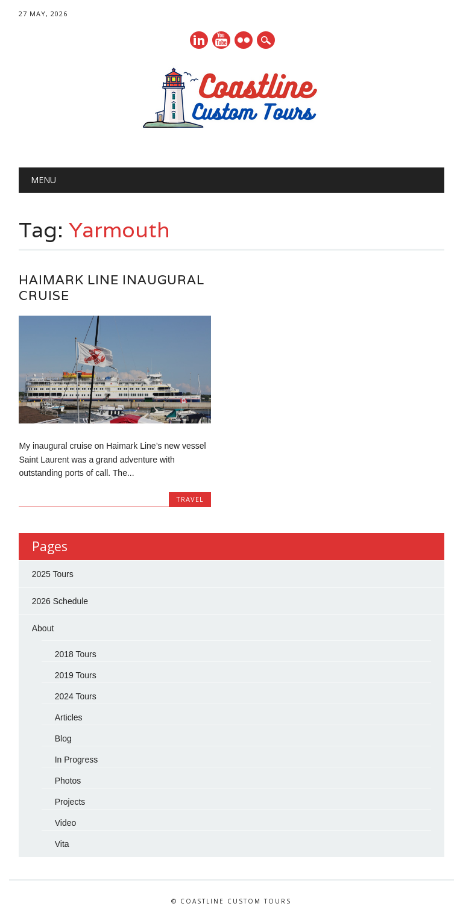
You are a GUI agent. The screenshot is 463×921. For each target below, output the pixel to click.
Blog (63, 738)
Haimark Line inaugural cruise (111, 288)
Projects (70, 802)
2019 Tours (75, 675)
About (43, 628)
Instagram (244, 40)
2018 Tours (75, 654)
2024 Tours (75, 696)
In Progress (76, 759)
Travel (190, 499)
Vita (62, 844)
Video (66, 823)
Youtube (221, 40)
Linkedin (199, 40)
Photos (68, 780)
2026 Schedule (60, 601)
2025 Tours (53, 574)
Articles (69, 717)
